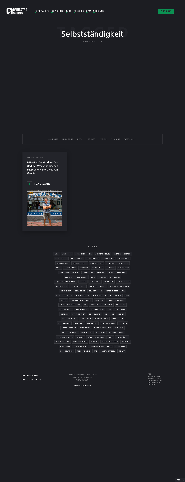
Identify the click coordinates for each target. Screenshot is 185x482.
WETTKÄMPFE (130, 139)
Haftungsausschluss (154, 382)
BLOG (69, 11)
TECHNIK (103, 139)
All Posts (53, 139)
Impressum (151, 384)
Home (85, 42)
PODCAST (91, 139)
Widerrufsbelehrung (154, 376)
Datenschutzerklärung (155, 380)
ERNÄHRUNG (67, 139)
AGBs (149, 374)
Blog (93, 42)
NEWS (79, 139)
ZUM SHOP (165, 11)
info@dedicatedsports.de (82, 385)
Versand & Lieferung (154, 378)
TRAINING (115, 139)
